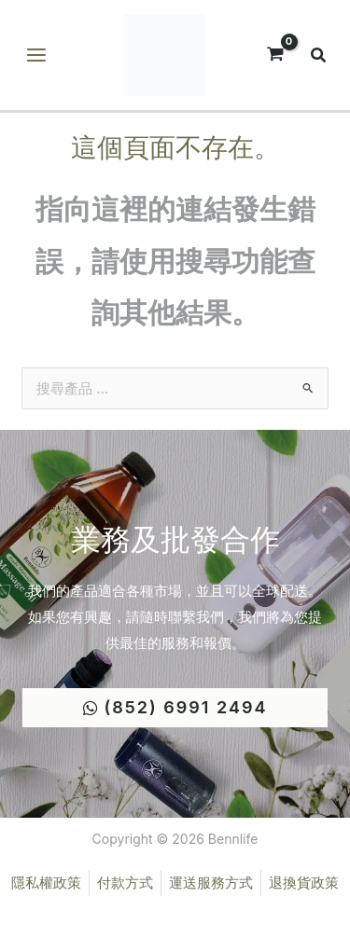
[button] (319, 57)
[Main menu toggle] (37, 55)
